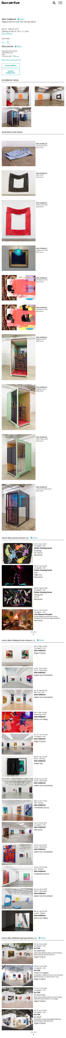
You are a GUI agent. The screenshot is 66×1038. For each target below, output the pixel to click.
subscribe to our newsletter (14, 1030)
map (16, 56)
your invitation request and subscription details (14, 1024)
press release (7, 34)
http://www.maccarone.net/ (11, 60)
